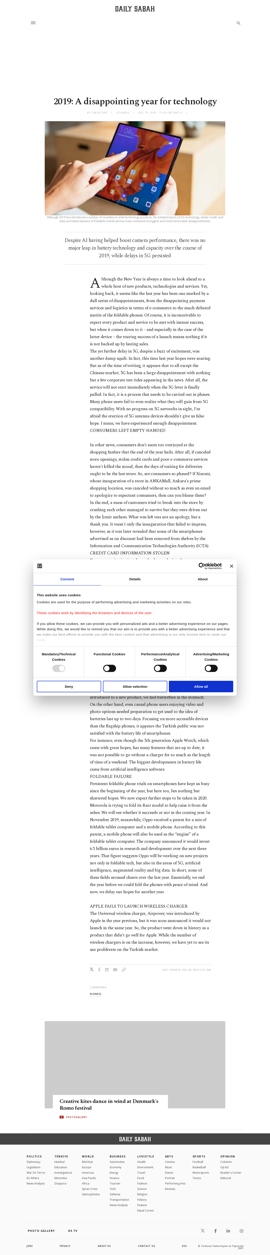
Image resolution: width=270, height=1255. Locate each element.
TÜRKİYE (61, 1156)
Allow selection (135, 686)
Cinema (170, 1162)
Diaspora (60, 1183)
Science (142, 1189)
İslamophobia (91, 1194)
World (88, 1156)
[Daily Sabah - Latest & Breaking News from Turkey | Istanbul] (135, 8)
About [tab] (203, 579)
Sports (199, 1156)
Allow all (201, 686)
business (95, 993)
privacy (65, 1246)
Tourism (115, 1183)
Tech (113, 1189)
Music (168, 1167)
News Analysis (36, 1183)
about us (104, 1246)
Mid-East (87, 1162)
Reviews (170, 1189)
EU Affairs (33, 1178)
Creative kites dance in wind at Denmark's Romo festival (97, 1104)
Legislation (33, 1167)
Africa (85, 1183)
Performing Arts (175, 1183)
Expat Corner (145, 1210)
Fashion (142, 1183)
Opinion (227, 1156)
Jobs (30, 1246)
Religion (142, 1194)
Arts (169, 1156)
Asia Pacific (89, 1178)
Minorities (60, 1178)
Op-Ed (224, 1167)
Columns (226, 1162)
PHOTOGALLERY (76, 1117)
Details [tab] (135, 579)
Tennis (197, 1178)
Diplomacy (33, 1162)
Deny (69, 686)
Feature (142, 1205)
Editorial (225, 1178)
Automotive (117, 1162)
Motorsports (201, 1173)
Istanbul (59, 1162)
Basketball (199, 1167)
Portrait (170, 1178)
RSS (184, 1246)
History (142, 1200)
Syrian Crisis (89, 1189)
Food (140, 1178)
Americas (88, 1173)
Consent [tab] (67, 579)
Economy (115, 1167)
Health (141, 1162)
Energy (114, 1173)
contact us (147, 1246)
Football (198, 1162)
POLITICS (34, 1156)
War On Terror (36, 1173)
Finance (114, 1178)
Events (169, 1173)
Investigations (63, 1173)
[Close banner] (231, 565)
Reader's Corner (230, 1173)
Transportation (119, 1200)
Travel (141, 1173)
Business (118, 1156)
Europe (86, 1167)
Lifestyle (145, 1156)
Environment (145, 1167)
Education (60, 1167)
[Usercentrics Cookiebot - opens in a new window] (202, 566)
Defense (115, 1194)
